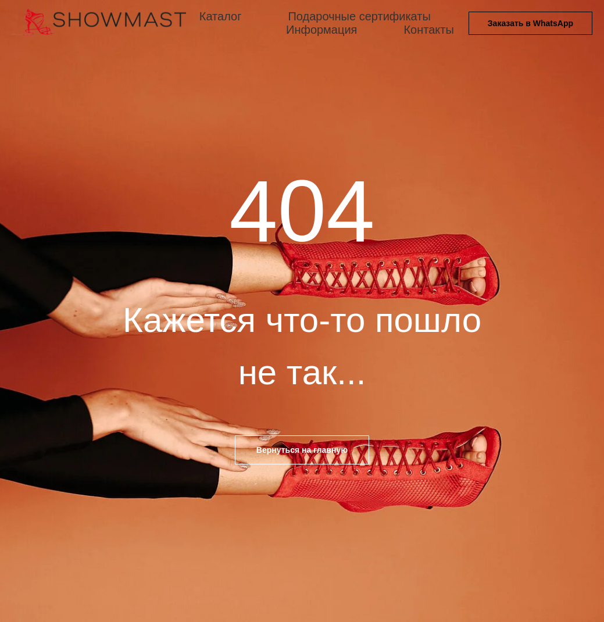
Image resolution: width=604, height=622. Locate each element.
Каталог (220, 16)
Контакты (428, 29)
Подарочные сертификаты (359, 16)
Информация (321, 29)
